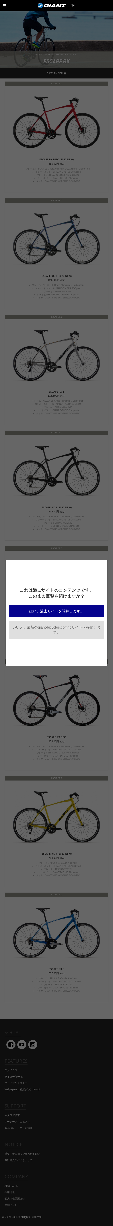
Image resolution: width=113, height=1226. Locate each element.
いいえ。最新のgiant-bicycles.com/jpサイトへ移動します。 (56, 629)
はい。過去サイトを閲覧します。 (56, 611)
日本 (72, 5)
